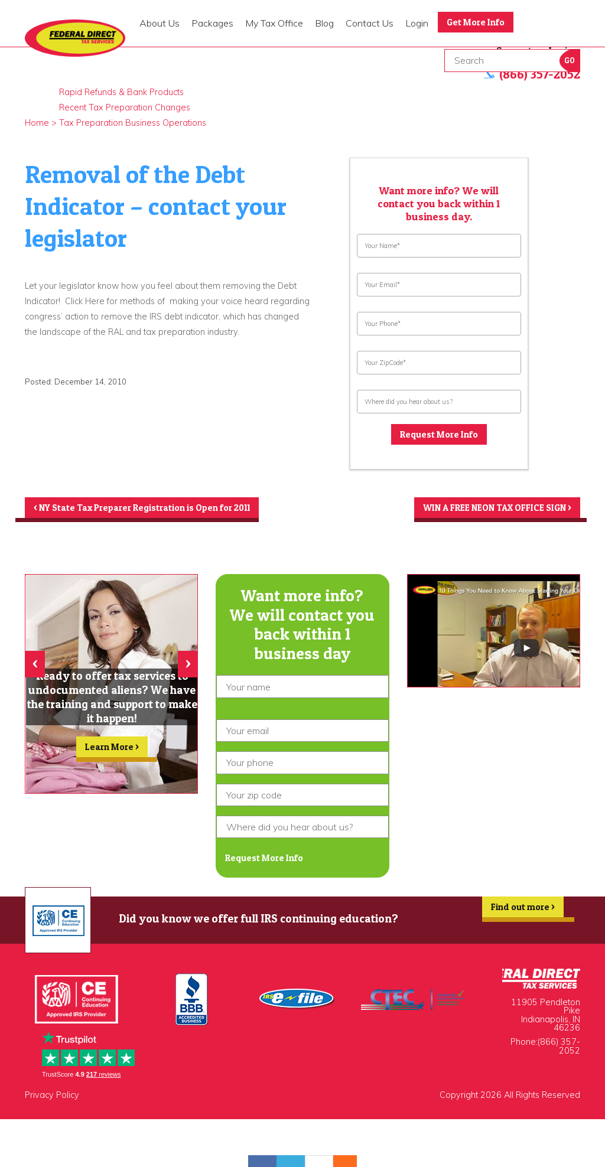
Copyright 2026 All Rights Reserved (510, 1100)
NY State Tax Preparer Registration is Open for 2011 (148, 510)
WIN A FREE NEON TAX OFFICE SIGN (491, 510)
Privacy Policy (52, 1100)
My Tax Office (274, 23)
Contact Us (369, 23)
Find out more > (520, 915)
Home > (41, 123)
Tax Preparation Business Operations (132, 123)
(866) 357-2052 (559, 1051)
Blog (324, 23)
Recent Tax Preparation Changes (124, 107)
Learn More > (112, 753)
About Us (159, 23)
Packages (212, 23)
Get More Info (477, 22)
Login (416, 23)
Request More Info (439, 435)
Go (569, 60)
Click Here (86, 301)
